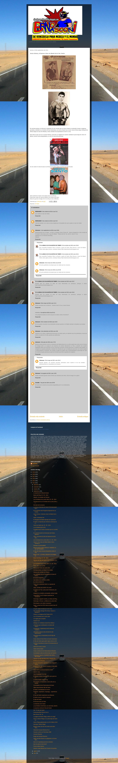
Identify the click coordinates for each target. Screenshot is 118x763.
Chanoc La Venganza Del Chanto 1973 (43, 614)
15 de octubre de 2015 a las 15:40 (70, 245)
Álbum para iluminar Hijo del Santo (41, 687)
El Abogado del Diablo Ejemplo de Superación (44, 519)
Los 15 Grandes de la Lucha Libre (41, 616)
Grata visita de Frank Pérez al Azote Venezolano (45, 639)
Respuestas (40, 242)
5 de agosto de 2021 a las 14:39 (48, 373)
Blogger (67, 758)
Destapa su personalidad (39, 545)
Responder (38, 216)
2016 (33, 478)
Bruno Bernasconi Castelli (36, 429)
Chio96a (37, 382)
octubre (36, 489)
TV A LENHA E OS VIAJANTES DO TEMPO (50, 245)
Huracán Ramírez (37, 734)
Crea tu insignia (45, 429)
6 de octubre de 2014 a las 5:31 (50, 211)
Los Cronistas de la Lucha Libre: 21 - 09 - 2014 (44, 540)
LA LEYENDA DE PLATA (39, 527)
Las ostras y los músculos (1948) (41, 580)
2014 (33, 482)
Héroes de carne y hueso (39, 646)
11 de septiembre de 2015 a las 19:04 (50, 230)
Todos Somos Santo (38, 648)
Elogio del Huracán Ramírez (40, 736)
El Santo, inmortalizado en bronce (41, 689)
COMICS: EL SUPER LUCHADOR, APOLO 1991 (45, 593)
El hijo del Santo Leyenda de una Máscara (43, 695)
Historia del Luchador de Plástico (41, 572)
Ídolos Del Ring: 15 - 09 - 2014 (40, 558)
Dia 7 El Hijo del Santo (38, 710)
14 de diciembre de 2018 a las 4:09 (49, 331)
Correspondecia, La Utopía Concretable (43, 570)
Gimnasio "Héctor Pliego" (39, 724)
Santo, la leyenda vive (38, 517)
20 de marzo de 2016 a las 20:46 (53, 262)
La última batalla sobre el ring (40, 679)
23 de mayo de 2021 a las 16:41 (52, 360)
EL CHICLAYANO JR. (38, 582)
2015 (33, 480)
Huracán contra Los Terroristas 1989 (42, 732)
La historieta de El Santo (39, 703)
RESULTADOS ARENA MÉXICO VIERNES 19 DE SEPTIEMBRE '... (44, 548)
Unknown (37, 230)
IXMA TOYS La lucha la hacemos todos (43, 669)
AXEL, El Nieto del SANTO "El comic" (42, 587)
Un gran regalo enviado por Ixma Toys (42, 608)
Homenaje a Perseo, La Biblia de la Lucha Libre (45, 601)
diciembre (36, 484)
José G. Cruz (36, 672)
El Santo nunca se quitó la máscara (42, 697)
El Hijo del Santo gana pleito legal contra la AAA (45, 641)
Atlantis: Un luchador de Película (41, 497)
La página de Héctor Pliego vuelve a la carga (44, 716)
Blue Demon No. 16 (38, 714)
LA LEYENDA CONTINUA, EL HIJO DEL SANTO (45, 705)
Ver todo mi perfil (35, 465)
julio (35, 753)
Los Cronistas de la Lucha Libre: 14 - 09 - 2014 (44, 563)
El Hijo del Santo (37, 699)
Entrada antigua (82, 416)
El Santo (37, 203)
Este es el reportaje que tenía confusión (43, 742)
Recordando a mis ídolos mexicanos (42, 603)
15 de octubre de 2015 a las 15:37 (66, 281)
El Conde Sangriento (38, 577)
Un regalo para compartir (39, 618)
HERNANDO (38, 211)
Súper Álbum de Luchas (39, 565)
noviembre (36, 486)
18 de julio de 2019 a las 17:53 (48, 342)
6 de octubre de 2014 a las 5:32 (50, 221)
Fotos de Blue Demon (38, 746)
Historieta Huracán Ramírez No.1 (41, 730)
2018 (33, 474)
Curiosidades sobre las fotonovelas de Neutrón (44, 653)
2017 (33, 476)
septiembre (36, 491)
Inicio (61, 416)
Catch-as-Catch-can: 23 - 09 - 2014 (42, 525)
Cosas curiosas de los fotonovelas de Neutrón (44, 651)
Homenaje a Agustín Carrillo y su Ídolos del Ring (45, 598)
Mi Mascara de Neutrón (39, 660)
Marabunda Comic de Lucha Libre (41, 567)
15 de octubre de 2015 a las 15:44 (70, 254)
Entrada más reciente (37, 416)
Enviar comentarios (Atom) (43, 420)
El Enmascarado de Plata (39, 701)
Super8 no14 (36, 620)
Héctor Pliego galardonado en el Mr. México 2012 (45, 722)
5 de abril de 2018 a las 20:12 (47, 312)
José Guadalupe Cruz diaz (39, 674)
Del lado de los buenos (39, 505)
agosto (35, 751)
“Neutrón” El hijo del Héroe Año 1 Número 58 (44, 658)
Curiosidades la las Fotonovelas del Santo (43, 685)
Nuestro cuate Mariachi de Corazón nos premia (44, 748)
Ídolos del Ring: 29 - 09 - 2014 (40, 495)
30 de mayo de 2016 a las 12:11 (48, 303)
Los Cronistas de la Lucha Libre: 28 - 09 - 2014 (44, 499)
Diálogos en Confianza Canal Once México (43, 622)
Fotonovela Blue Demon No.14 (40, 712)
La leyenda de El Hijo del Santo (41, 493)
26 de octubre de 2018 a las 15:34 (49, 321)
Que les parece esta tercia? (40, 744)
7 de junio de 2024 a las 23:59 (47, 382)
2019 (33, 472)
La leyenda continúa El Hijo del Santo (42, 708)
